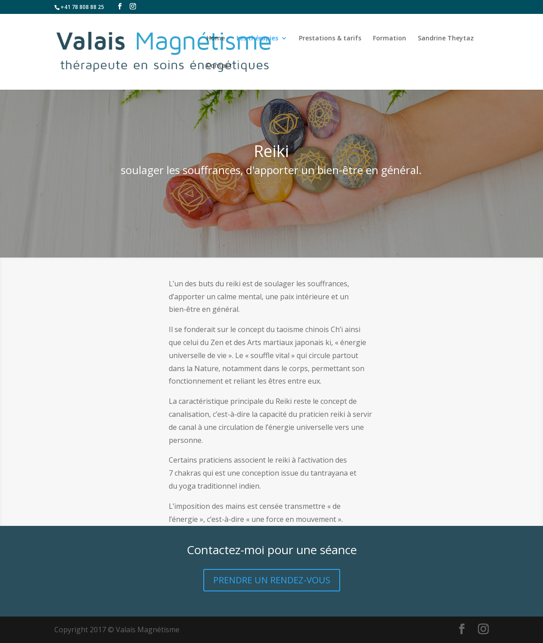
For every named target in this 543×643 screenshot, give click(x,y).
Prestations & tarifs (330, 38)
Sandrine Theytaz (446, 38)
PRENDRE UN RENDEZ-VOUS (271, 580)
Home (215, 38)
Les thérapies (257, 38)
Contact (219, 66)
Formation (389, 38)
